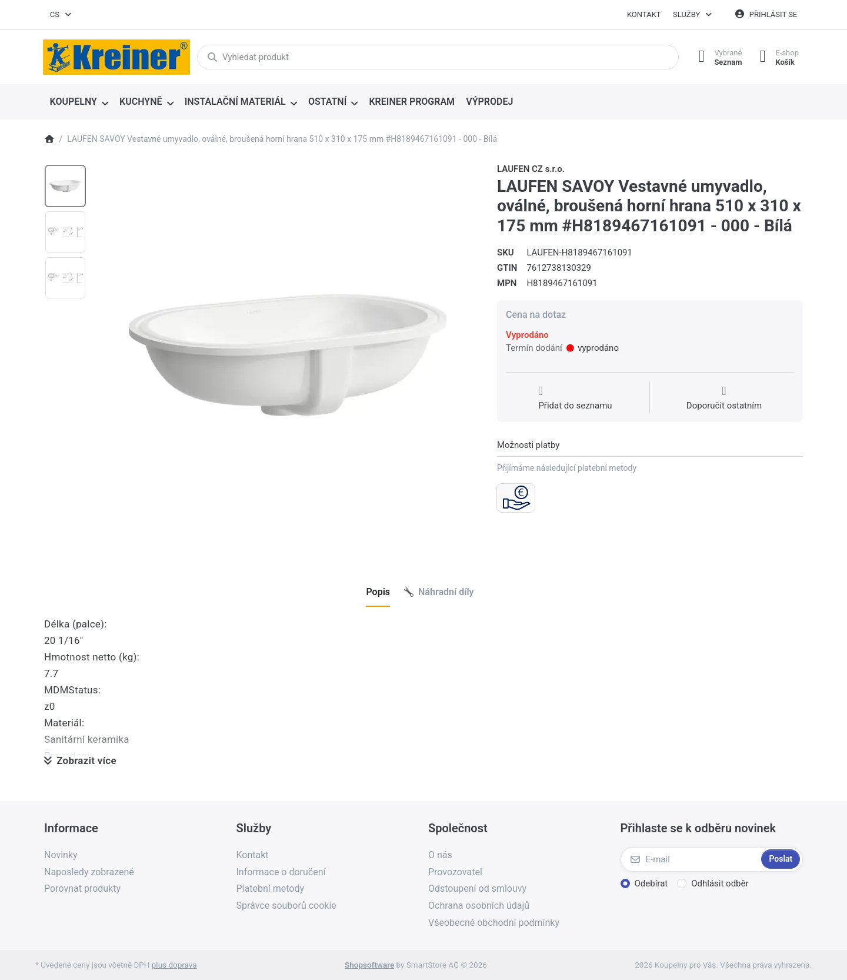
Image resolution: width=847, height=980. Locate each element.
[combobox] (61, 15)
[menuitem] (79, 102)
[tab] (378, 592)
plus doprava (174, 964)
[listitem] (287, 355)
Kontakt (644, 14)
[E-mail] (690, 859)
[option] (65, 186)
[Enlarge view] (287, 355)
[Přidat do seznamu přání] (575, 398)
